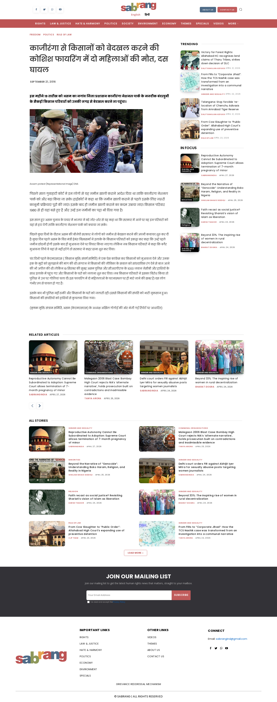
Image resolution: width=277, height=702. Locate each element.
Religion (186, 225)
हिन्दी (147, 14)
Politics (49, 34)
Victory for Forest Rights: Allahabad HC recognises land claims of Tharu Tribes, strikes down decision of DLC (219, 57)
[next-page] (40, 406)
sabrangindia (209, 175)
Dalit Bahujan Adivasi (213, 68)
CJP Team (73, 538)
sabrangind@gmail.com (231, 639)
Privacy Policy (119, 602)
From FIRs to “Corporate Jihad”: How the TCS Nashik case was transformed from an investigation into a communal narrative (220, 82)
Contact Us (227, 9)
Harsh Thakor (209, 222)
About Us (207, 9)
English (135, 14)
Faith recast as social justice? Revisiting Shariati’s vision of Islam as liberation (220, 213)
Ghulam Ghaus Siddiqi (213, 200)
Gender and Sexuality (213, 94)
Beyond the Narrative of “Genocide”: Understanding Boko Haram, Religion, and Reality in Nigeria (222, 189)
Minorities (187, 199)
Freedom (35, 34)
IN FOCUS (189, 147)
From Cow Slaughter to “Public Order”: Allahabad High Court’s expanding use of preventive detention (219, 127)
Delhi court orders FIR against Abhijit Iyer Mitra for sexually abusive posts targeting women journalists (163, 382)
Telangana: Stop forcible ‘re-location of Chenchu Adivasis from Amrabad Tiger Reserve (219, 105)
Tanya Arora (92, 398)
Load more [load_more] (135, 552)
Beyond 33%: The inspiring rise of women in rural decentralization (220, 238)
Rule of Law (64, 34)
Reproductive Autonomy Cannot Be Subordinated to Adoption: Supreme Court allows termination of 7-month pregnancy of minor (222, 163)
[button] (240, 9)
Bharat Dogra (209, 247)
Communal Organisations (99, 372)
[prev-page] (32, 406)
